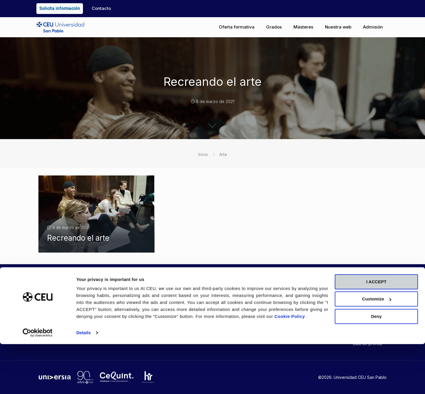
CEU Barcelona (329, 311)
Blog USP (167, 305)
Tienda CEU (169, 314)
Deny (376, 366)
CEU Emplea (226, 305)
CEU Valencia (327, 302)
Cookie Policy (291, 366)
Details (83, 382)
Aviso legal (287, 310)
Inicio (203, 154)
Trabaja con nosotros (235, 314)
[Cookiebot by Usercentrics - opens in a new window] (37, 382)
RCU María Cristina (363, 314)
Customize (376, 348)
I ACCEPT (376, 331)
